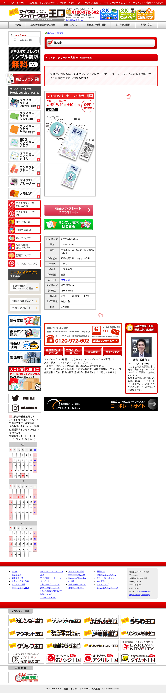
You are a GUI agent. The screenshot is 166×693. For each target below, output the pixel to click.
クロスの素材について (49, 588)
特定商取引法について (106, 575)
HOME (14, 571)
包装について (46, 594)
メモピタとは (46, 581)
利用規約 (101, 571)
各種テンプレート (76, 588)
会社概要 (101, 581)
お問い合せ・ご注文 (20, 588)
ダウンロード (67, 280)
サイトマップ (102, 584)
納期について (17, 578)
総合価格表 (16, 575)
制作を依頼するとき (77, 584)
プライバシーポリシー (106, 578)
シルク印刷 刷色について (51, 591)
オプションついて (48, 597)
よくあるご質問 (18, 584)
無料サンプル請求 (76, 571)
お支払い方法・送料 (20, 581)
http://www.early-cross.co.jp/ (139, 595)
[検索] (29, 40)
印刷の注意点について (49, 584)
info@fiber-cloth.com (74, 20)
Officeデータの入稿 (76, 575)
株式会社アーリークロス (107, 588)
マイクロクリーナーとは (50, 578)
